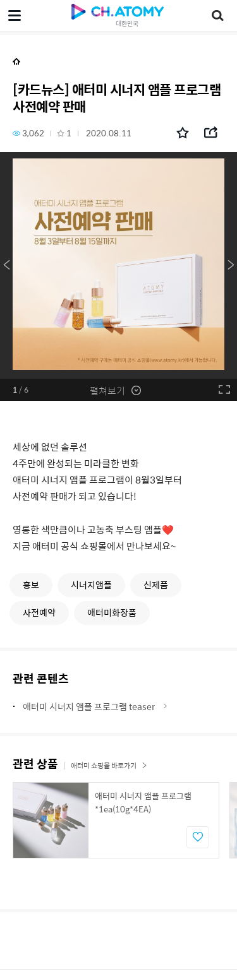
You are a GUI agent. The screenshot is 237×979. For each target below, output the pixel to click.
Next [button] (230, 265)
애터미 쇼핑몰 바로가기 (109, 765)
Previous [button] (6, 265)
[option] (118, 265)
